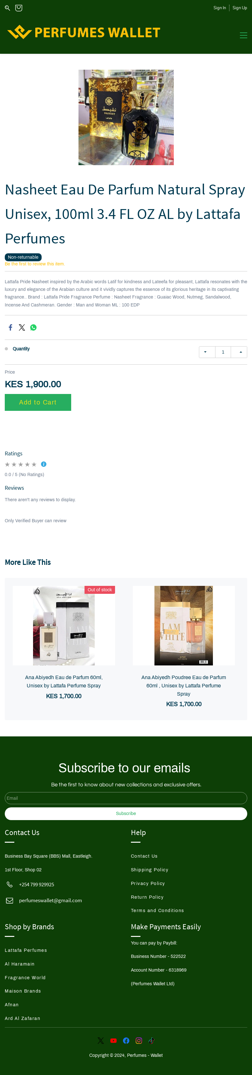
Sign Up (240, 8)
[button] (150, 856)
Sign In (220, 8)
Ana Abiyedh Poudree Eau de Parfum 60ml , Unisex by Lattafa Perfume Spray (183, 685)
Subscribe (126, 813)
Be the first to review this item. (35, 263)
